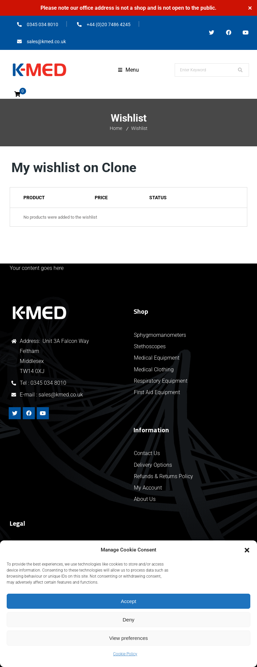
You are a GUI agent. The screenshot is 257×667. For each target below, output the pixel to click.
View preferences (128, 638)
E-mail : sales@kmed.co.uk (51, 394)
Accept (128, 601)
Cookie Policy (125, 654)
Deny (128, 619)
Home (116, 128)
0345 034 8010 (48, 383)
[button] (247, 550)
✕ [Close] (250, 8)
